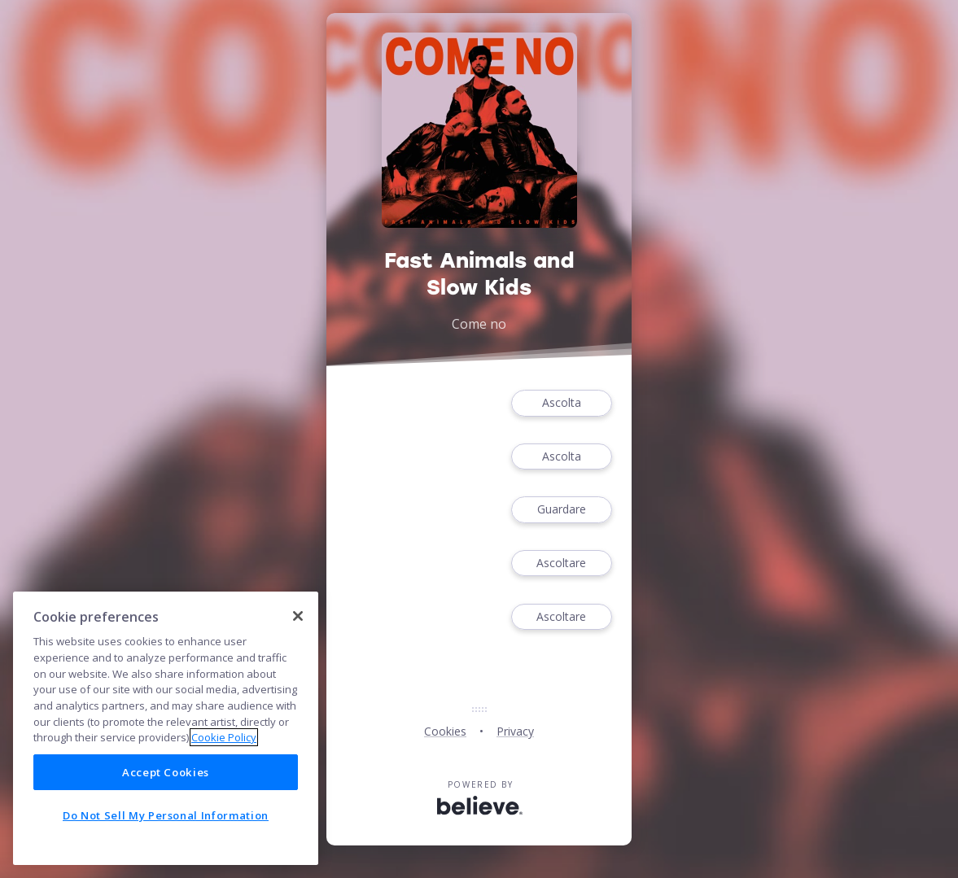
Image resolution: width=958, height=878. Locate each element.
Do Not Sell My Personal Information (166, 815)
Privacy (515, 731)
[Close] (298, 616)
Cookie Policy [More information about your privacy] (223, 737)
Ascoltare (561, 563)
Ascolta (561, 403)
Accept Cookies (165, 772)
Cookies (445, 731)
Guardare (561, 509)
